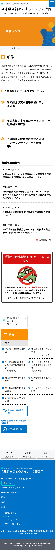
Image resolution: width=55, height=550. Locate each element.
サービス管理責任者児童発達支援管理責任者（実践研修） (41, 366)
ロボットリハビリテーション (13, 488)
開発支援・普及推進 (9, 493)
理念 (45, 453)
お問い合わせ (11, 513)
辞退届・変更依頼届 (13, 411)
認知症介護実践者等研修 (15, 350)
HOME (6, 48)
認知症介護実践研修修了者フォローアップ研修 (41, 352)
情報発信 (27, 457)
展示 (3, 502)
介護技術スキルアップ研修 (15, 399)
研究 (3, 497)
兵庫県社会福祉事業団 (14, 4)
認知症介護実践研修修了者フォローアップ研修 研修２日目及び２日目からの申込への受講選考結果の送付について (27, 194)
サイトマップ (11, 520)
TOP (7, 343)
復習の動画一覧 (12, 429)
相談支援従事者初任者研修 (15, 379)
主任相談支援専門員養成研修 (15, 389)
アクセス (45, 457)
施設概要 (9, 457)
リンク (8, 516)
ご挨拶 (27, 453)
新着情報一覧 (43, 240)
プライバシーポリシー (14, 524)
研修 (3, 507)
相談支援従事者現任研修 (41, 379)
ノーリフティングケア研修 (41, 389)
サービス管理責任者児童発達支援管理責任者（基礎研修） (15, 366)
